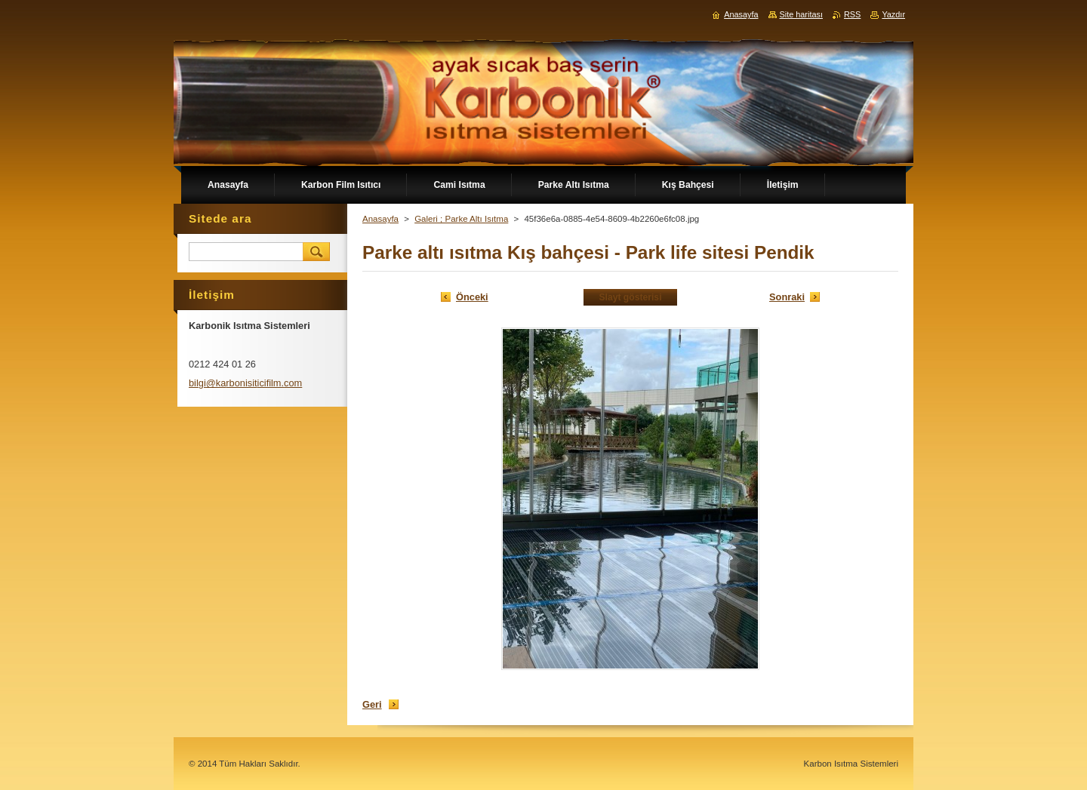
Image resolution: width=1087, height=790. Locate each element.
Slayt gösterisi (630, 297)
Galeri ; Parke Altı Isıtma (461, 218)
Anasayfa (380, 218)
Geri (372, 704)
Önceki (472, 297)
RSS (852, 14)
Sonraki (787, 297)
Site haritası (801, 14)
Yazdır (893, 14)
